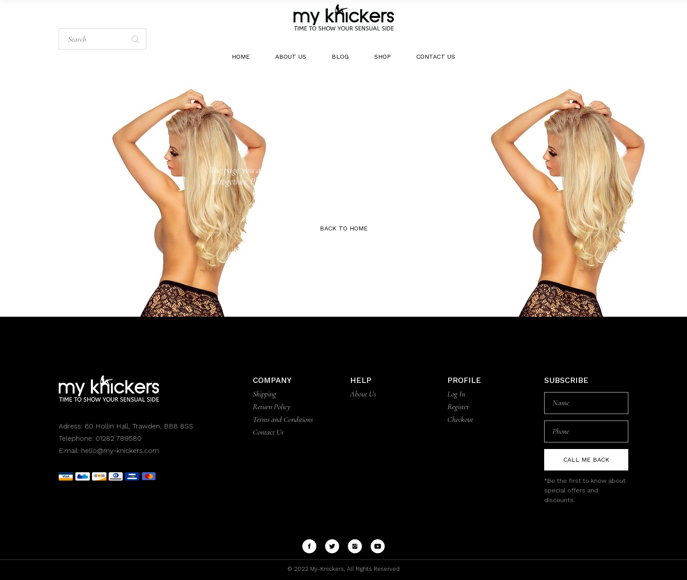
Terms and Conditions (283, 419)
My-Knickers (326, 569)
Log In (456, 394)
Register (458, 406)
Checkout (460, 419)
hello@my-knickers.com (120, 450)
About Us (363, 394)
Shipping (264, 394)
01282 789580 (119, 438)
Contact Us (268, 432)
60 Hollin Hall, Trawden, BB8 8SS (137, 426)
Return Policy (271, 406)
